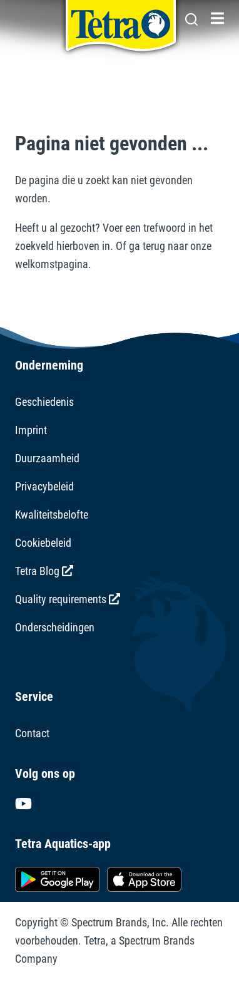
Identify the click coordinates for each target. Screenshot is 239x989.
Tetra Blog (44, 570)
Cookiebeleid (43, 542)
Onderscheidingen (54, 627)
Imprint (31, 430)
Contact (32, 733)
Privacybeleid (44, 486)
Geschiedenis (44, 401)
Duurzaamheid (47, 458)
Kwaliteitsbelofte (51, 514)
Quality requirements (67, 599)
